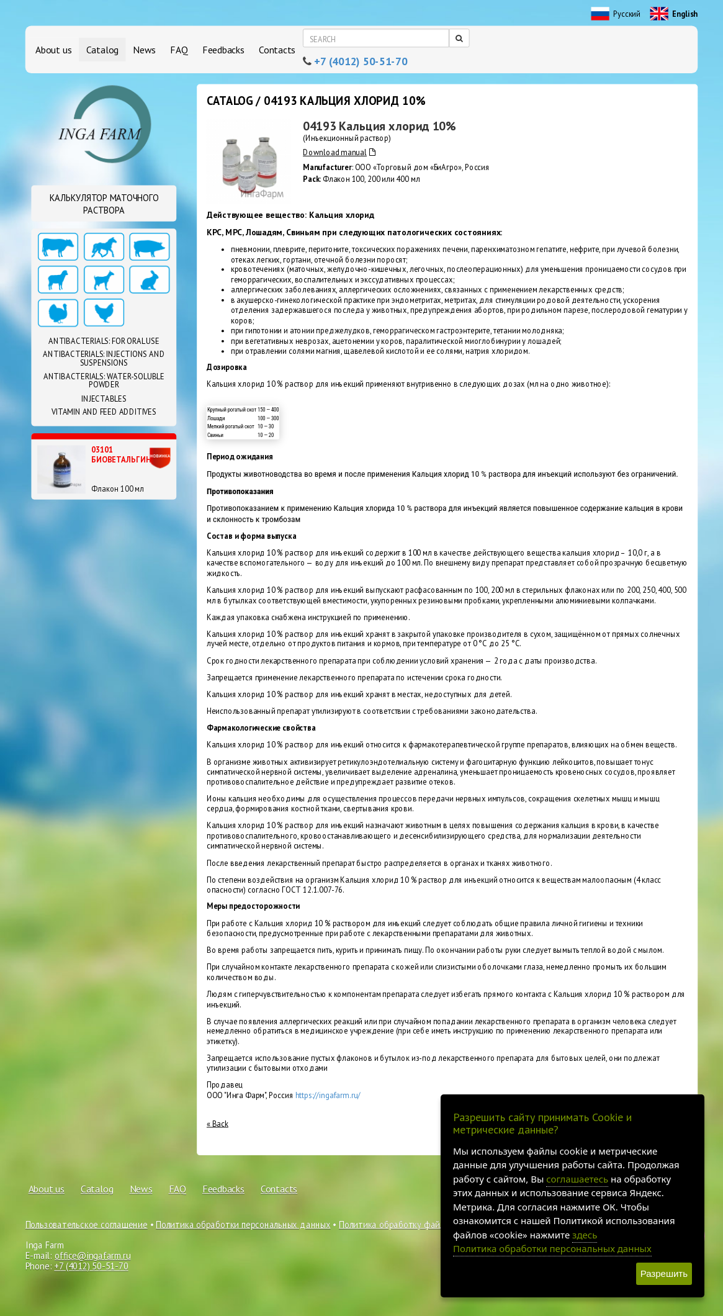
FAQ (178, 49)
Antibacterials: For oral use (103, 341)
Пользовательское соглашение (86, 1224)
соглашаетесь (577, 1179)
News (144, 49)
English (674, 14)
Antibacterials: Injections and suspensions (103, 358)
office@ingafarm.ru (92, 1255)
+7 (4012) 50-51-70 (360, 61)
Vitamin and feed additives (104, 412)
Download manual (339, 153)
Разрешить (664, 1273)
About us (53, 49)
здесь (584, 1234)
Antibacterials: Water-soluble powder (103, 380)
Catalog (102, 49)
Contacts (277, 49)
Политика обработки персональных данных (243, 1224)
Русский (616, 14)
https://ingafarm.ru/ (328, 1095)
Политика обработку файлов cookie (409, 1224)
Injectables (104, 398)
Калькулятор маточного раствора (104, 204)
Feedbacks (223, 49)
